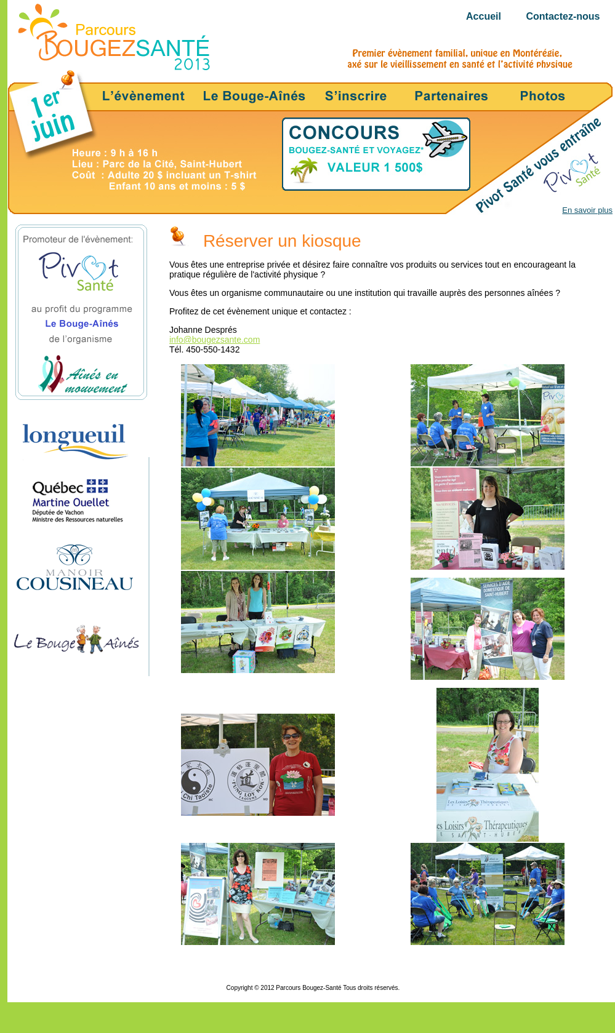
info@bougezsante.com (214, 340)
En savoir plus (587, 210)
